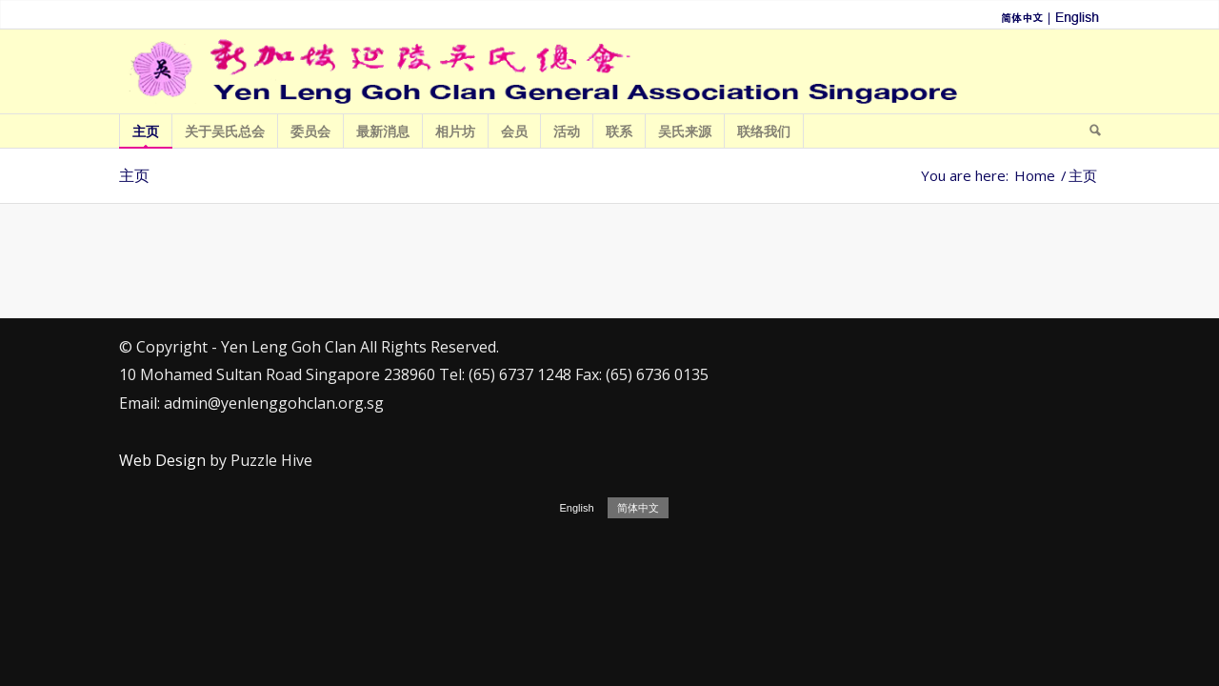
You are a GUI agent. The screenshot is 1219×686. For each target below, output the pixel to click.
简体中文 (638, 508)
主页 (145, 135)
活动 (567, 135)
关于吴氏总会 (225, 135)
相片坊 (456, 135)
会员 (515, 135)
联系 (619, 135)
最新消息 (383, 135)
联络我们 (764, 135)
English (576, 508)
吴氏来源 (685, 135)
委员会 (311, 135)
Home (1034, 176)
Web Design (162, 460)
